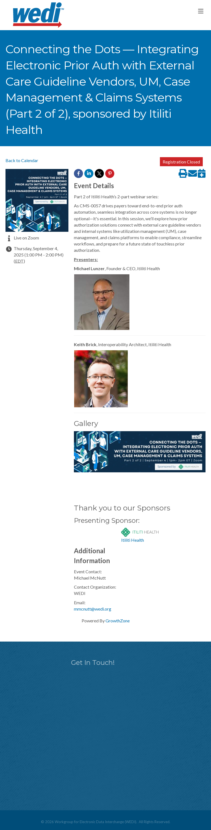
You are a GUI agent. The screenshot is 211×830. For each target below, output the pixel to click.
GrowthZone (118, 620)
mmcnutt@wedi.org (92, 608)
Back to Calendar (21, 160)
